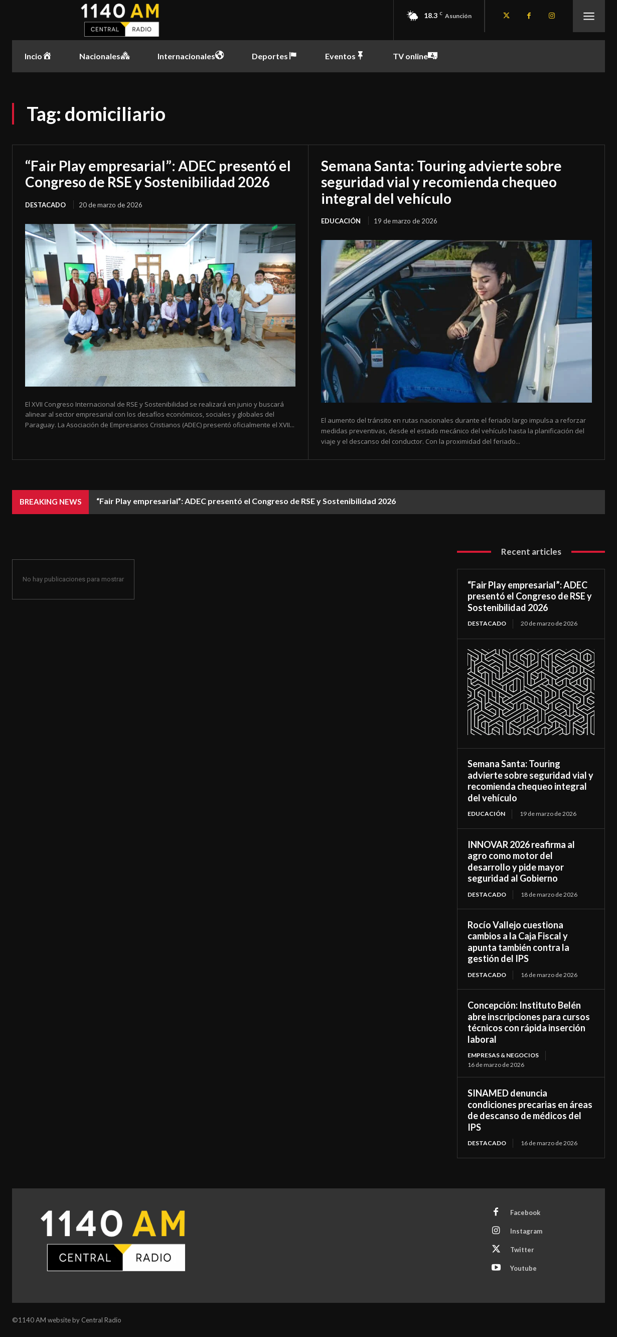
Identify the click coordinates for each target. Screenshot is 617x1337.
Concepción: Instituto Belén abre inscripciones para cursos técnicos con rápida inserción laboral (529, 1022)
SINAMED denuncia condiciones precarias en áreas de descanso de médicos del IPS (530, 1110)
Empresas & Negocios (503, 1055)
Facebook (525, 1212)
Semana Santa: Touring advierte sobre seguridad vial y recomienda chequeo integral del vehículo (441, 181)
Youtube (523, 1268)
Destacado (45, 205)
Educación (341, 221)
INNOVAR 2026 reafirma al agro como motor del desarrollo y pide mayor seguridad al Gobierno (521, 861)
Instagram (526, 1231)
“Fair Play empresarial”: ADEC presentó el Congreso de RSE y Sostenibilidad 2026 (158, 173)
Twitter (522, 1250)
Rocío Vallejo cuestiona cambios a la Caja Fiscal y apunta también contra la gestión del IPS (518, 941)
